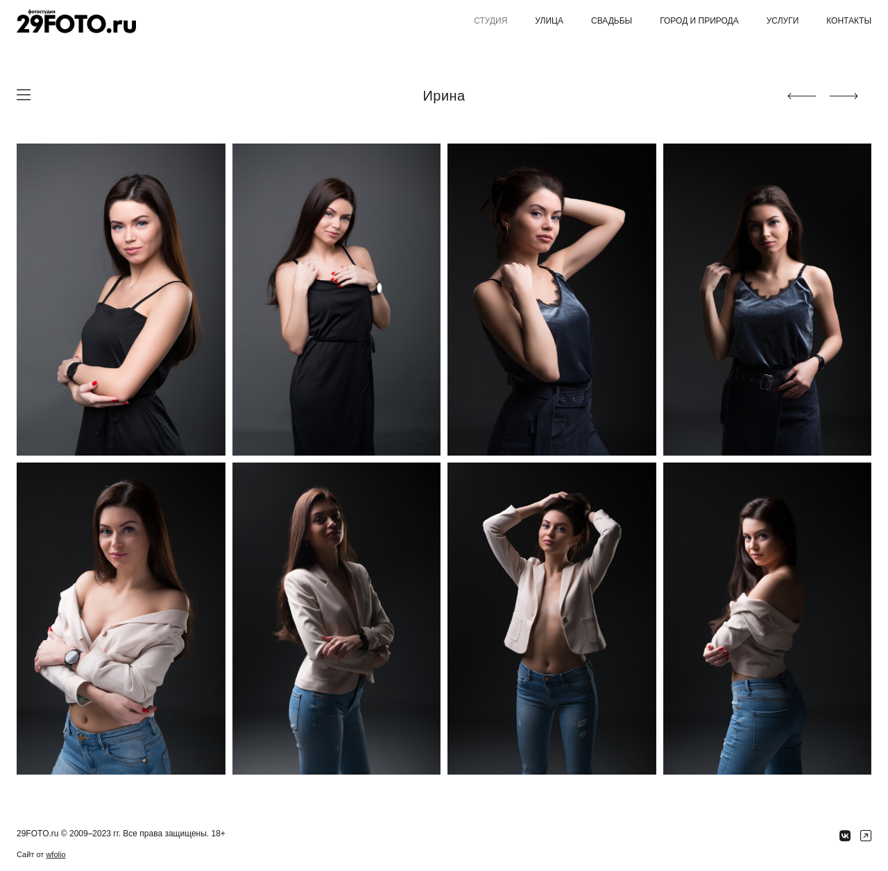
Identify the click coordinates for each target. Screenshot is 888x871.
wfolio (55, 854)
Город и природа (699, 21)
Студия (490, 21)
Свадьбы (611, 21)
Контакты (848, 21)
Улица (549, 21)
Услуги (783, 21)
